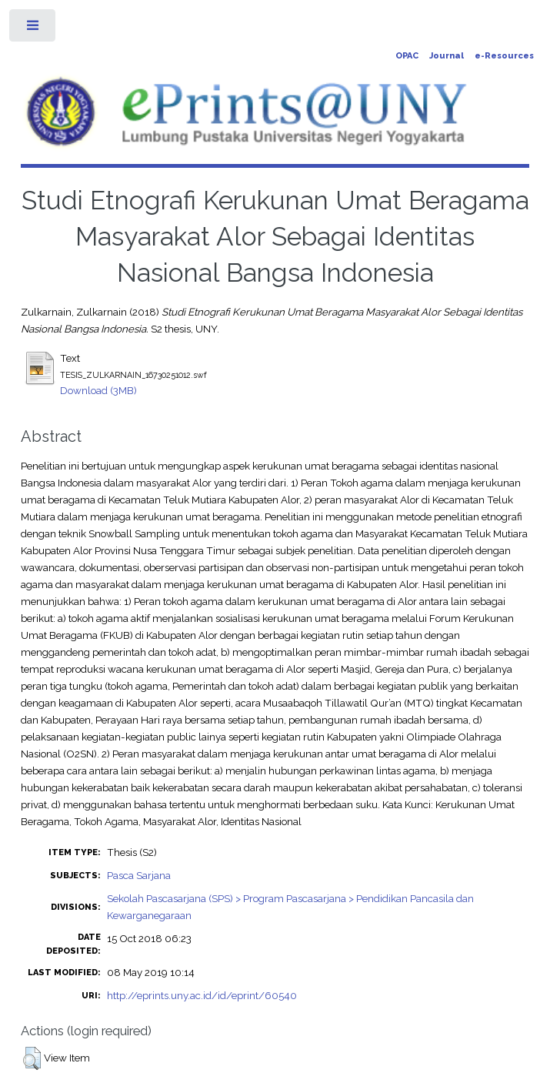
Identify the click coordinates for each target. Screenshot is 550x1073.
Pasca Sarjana (139, 875)
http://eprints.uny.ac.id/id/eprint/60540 (202, 995)
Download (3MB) (98, 390)
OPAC (406, 56)
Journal (446, 56)
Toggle (33, 29)
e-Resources (504, 56)
